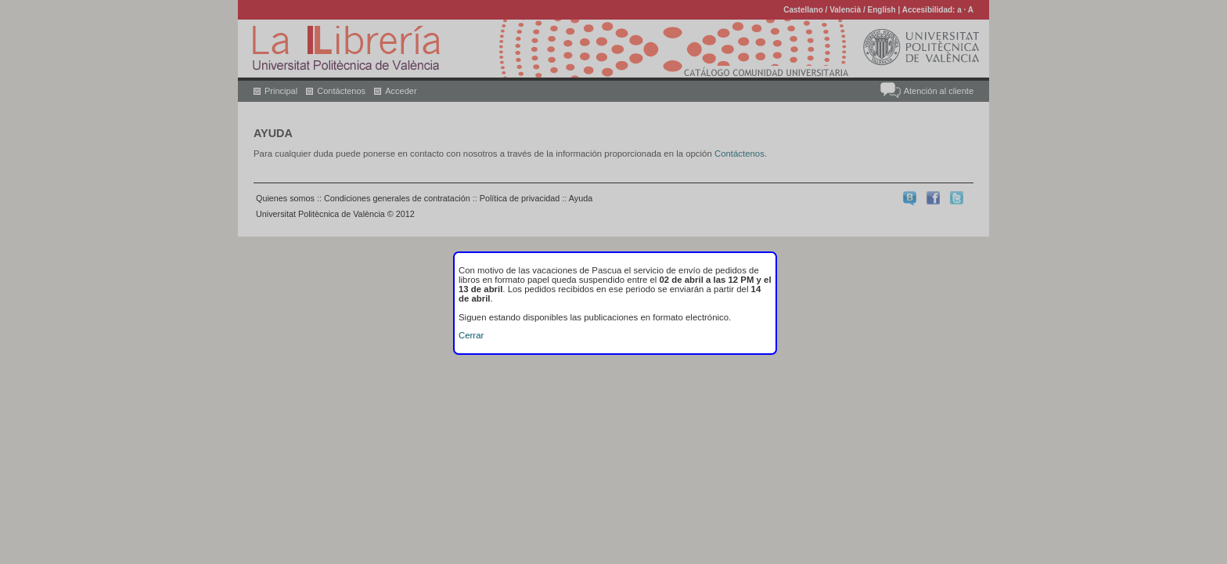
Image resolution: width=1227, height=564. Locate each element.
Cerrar (471, 335)
